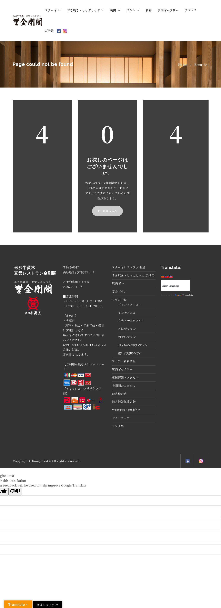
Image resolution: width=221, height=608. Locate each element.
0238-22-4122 (72, 287)
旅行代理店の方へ (130, 353)
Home (182, 64)
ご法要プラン (127, 329)
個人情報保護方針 (124, 402)
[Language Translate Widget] (175, 285)
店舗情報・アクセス (125, 377)
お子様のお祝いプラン (133, 345)
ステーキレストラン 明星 (128, 267)
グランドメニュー (130, 304)
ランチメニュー (128, 313)
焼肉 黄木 (118, 283)
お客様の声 (119, 394)
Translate (184, 295)
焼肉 (113, 10)
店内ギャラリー (168, 10)
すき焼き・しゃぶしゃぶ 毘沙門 (133, 275)
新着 (149, 10)
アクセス (191, 10)
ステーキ (51, 10)
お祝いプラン (127, 337)
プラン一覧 (119, 300)
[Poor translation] (14, 491)
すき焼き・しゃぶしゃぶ (83, 10)
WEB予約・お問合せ (126, 410)
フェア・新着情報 (124, 361)
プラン (130, 10)
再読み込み (107, 211)
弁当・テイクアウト (131, 321)
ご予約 (49, 30)
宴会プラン (119, 291)
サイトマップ (121, 418)
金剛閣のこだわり (124, 385)
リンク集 (118, 426)
